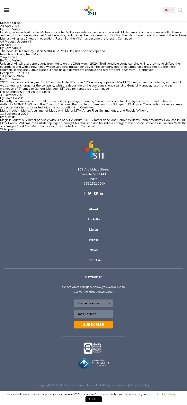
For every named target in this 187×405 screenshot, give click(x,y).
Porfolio (93, 219)
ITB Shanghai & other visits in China (25, 92)
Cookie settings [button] (166, 394)
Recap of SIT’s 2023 (14, 73)
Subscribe (93, 324)
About (93, 209)
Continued (125, 38)
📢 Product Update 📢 (16, 41)
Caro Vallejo (13, 29)
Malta (93, 229)
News (94, 250)
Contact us (93, 260)
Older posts (8, 129)
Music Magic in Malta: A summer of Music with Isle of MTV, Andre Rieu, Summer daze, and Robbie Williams (74, 110)
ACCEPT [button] (94, 399)
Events (93, 240)
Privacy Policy (140, 385)
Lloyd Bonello (14, 98)
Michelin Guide (10, 23)
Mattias (10, 117)
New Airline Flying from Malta (20, 54)
